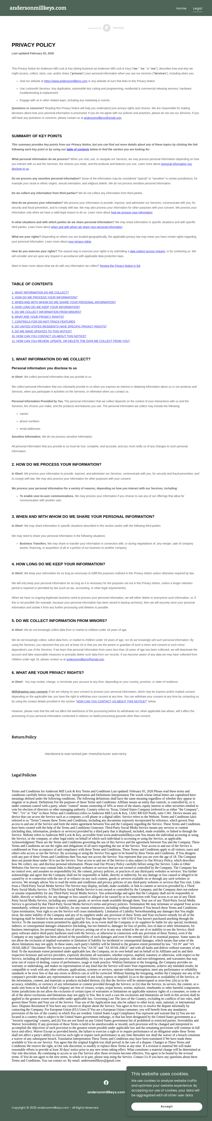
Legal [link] (197, 8)
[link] (38, 8)
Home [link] (181, 8)
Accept (167, 1106)
